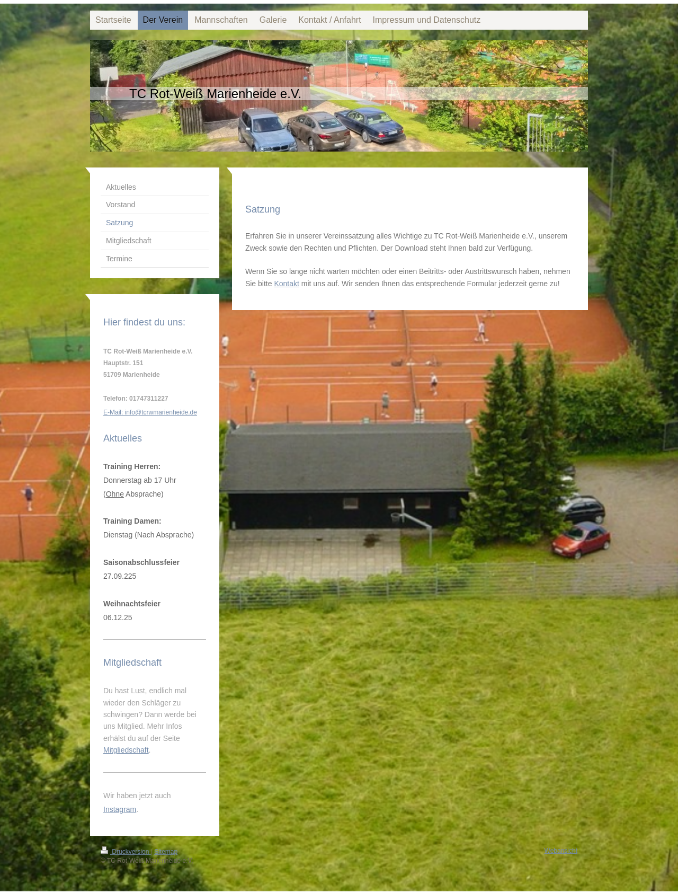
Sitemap (165, 851)
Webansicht (561, 850)
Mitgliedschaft (126, 750)
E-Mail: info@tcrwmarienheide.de (150, 412)
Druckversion (126, 851)
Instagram (119, 809)
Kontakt (286, 283)
